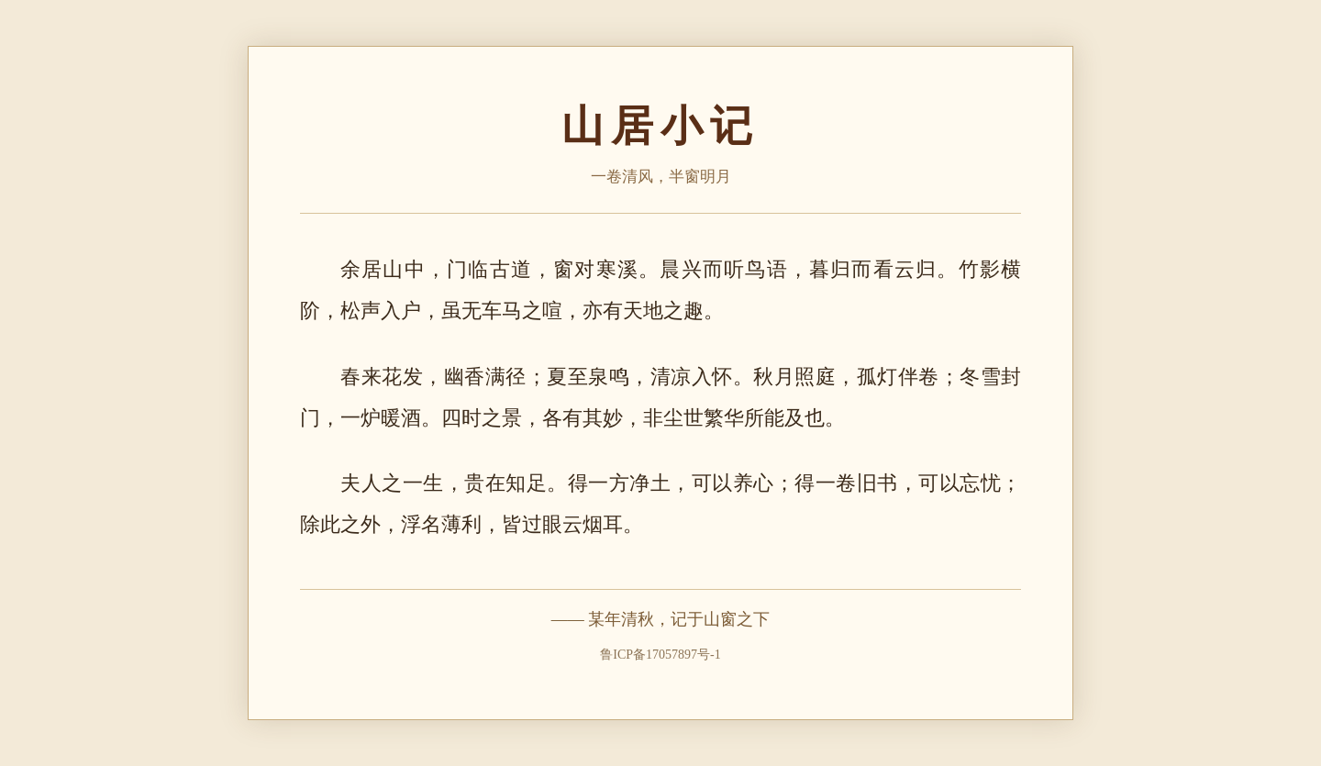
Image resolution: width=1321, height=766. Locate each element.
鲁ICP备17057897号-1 (660, 654)
